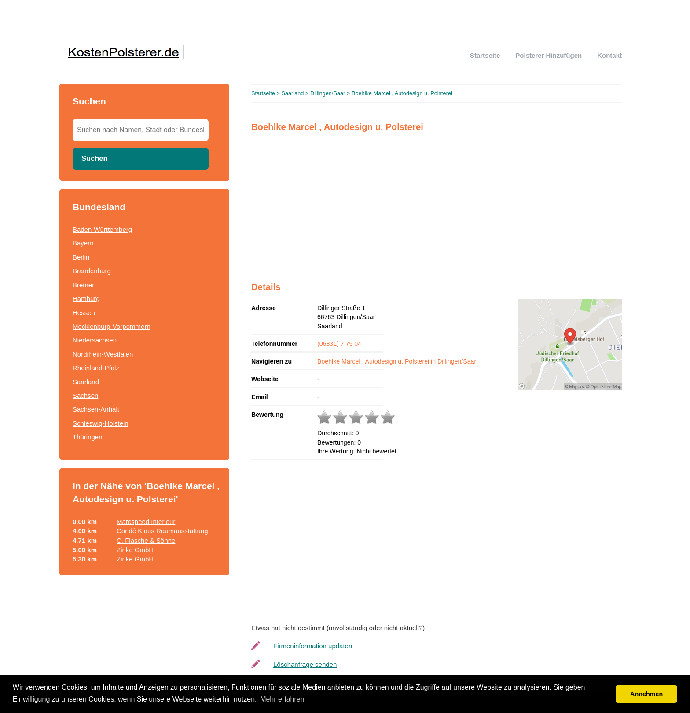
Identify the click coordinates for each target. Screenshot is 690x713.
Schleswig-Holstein (100, 423)
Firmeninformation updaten (312, 646)
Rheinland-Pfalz (96, 367)
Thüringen (88, 437)
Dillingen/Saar (327, 93)
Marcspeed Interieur (146, 521)
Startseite (485, 55)
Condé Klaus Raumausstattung (162, 531)
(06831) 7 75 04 (339, 343)
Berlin (81, 257)
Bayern (83, 243)
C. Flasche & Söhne (146, 540)
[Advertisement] (436, 201)
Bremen (84, 285)
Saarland (86, 382)
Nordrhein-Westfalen (103, 354)
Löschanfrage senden (305, 664)
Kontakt (609, 55)
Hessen (84, 312)
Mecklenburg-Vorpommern (111, 326)
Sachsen (85, 395)
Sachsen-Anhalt (96, 409)
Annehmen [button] (646, 694)
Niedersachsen (95, 340)
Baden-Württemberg (102, 229)
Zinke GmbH (135, 549)
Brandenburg (92, 271)
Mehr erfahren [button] (282, 699)
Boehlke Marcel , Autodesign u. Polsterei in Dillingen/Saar (396, 361)
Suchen (94, 158)
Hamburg (86, 298)
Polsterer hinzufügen (548, 55)
